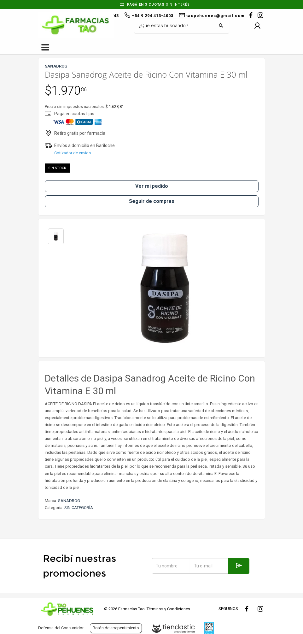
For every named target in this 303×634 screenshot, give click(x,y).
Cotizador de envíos (72, 153)
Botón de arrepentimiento (116, 627)
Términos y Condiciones (168, 609)
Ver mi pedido (151, 186)
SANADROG (69, 500)
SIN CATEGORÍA (78, 507)
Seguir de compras (151, 201)
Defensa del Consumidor (61, 627)
